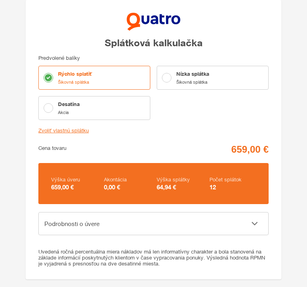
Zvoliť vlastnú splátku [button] (63, 131)
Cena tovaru (52, 148)
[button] (153, 223)
